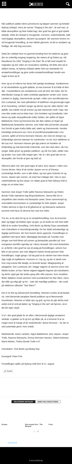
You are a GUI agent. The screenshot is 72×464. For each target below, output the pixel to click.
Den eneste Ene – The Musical (34, 425)
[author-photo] (36, 386)
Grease (4, 424)
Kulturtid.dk (12, 443)
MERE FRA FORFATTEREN (48, 401)
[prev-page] (34, 431)
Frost (51, 424)
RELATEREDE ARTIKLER (23, 401)
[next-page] (37, 431)
